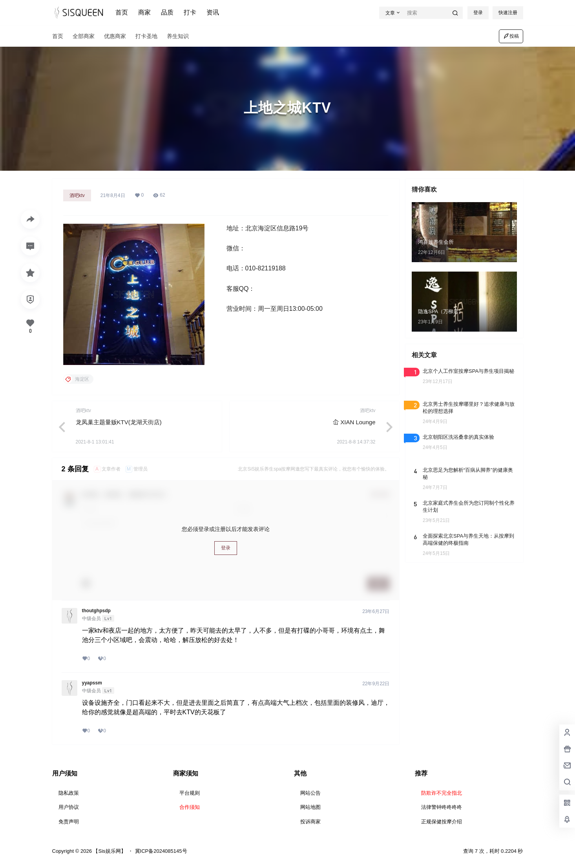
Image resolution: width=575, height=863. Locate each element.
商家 (144, 12)
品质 (167, 12)
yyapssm (92, 683)
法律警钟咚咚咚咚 (441, 807)
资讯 (212, 12)
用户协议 (68, 807)
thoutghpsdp (96, 610)
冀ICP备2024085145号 (161, 851)
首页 (121, 12)
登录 (478, 12)
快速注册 (507, 12)
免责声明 (68, 822)
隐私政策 (68, 793)
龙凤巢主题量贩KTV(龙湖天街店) (119, 422)
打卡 (190, 12)
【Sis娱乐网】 (109, 851)
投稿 (511, 36)
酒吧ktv (77, 195)
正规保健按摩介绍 (441, 822)
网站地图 (310, 807)
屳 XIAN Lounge (354, 422)
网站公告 (310, 793)
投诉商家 (310, 822)
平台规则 (189, 793)
